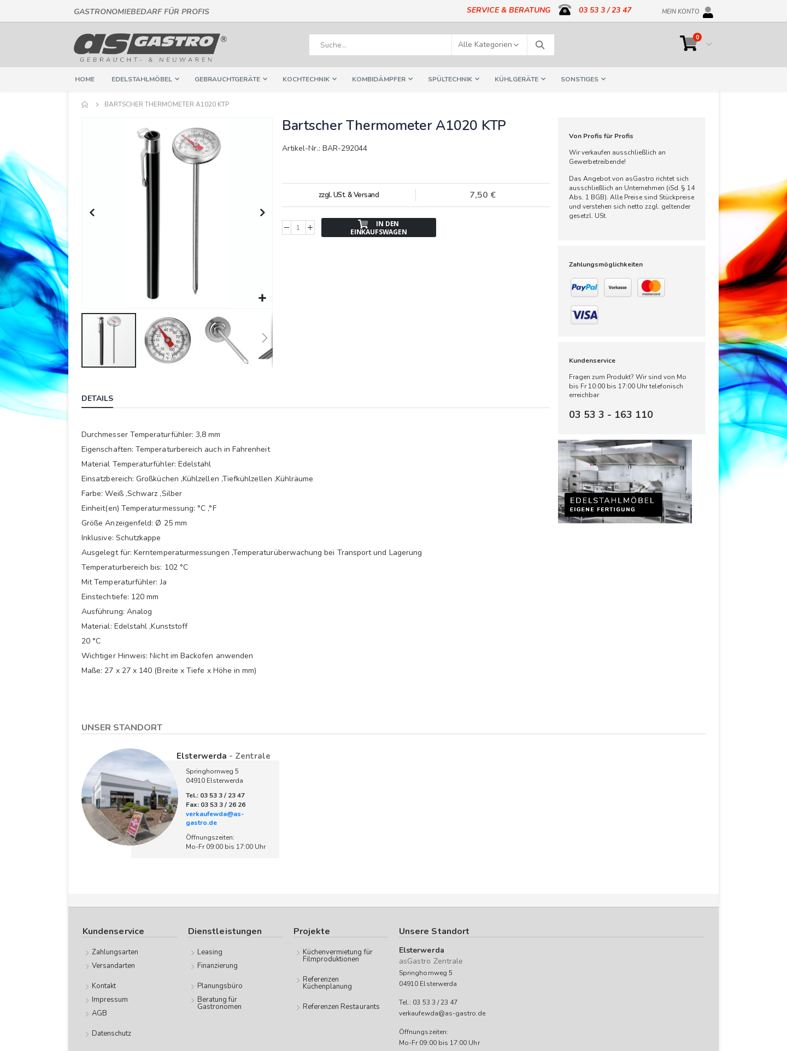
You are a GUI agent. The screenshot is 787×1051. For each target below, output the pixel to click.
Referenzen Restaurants (341, 1006)
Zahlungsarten (115, 951)
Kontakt (104, 985)
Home (85, 104)
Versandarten (114, 965)
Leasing (209, 951)
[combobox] (432, 45)
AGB (99, 1012)
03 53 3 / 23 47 (605, 10)
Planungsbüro (220, 985)
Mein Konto (681, 10)
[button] (261, 297)
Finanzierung (217, 965)
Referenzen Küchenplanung (328, 981)
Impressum (110, 998)
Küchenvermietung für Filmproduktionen (338, 954)
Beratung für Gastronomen (219, 1002)
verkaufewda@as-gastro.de (215, 817)
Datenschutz (112, 1032)
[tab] (105, 399)
